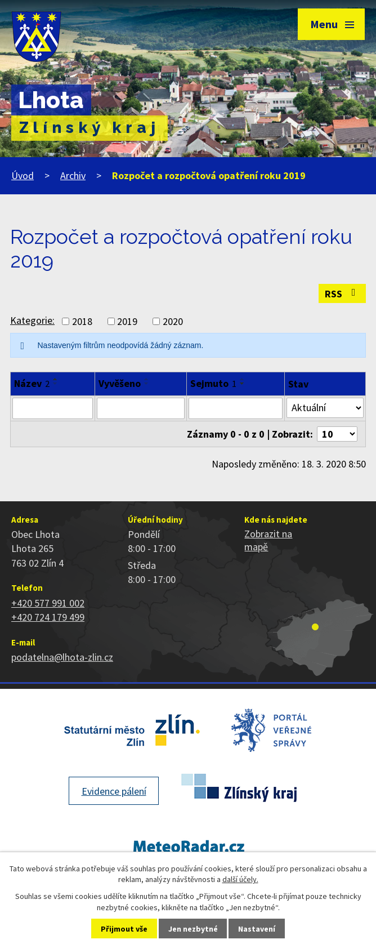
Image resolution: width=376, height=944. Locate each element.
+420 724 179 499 (47, 617)
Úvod (22, 175)
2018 (82, 321)
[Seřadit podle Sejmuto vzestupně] (242, 379)
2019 (127, 321)
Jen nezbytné (193, 929)
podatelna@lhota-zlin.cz (62, 657)
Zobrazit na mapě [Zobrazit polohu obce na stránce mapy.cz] (268, 540)
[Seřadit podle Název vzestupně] (56, 379)
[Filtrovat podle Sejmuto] (235, 408)
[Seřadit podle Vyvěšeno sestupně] (147, 383)
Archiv (73, 175)
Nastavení (256, 929)
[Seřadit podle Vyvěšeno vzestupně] (147, 379)
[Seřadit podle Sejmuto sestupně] (242, 383)
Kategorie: (32, 320)
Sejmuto (213, 383)
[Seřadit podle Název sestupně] (56, 383)
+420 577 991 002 (47, 602)
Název (32, 383)
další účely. (240, 879)
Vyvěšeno (120, 383)
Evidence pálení (114, 791)
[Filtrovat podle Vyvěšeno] (141, 408)
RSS (342, 293)
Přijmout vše (124, 929)
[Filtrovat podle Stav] (325, 408)
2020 (173, 321)
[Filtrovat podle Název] (52, 408)
